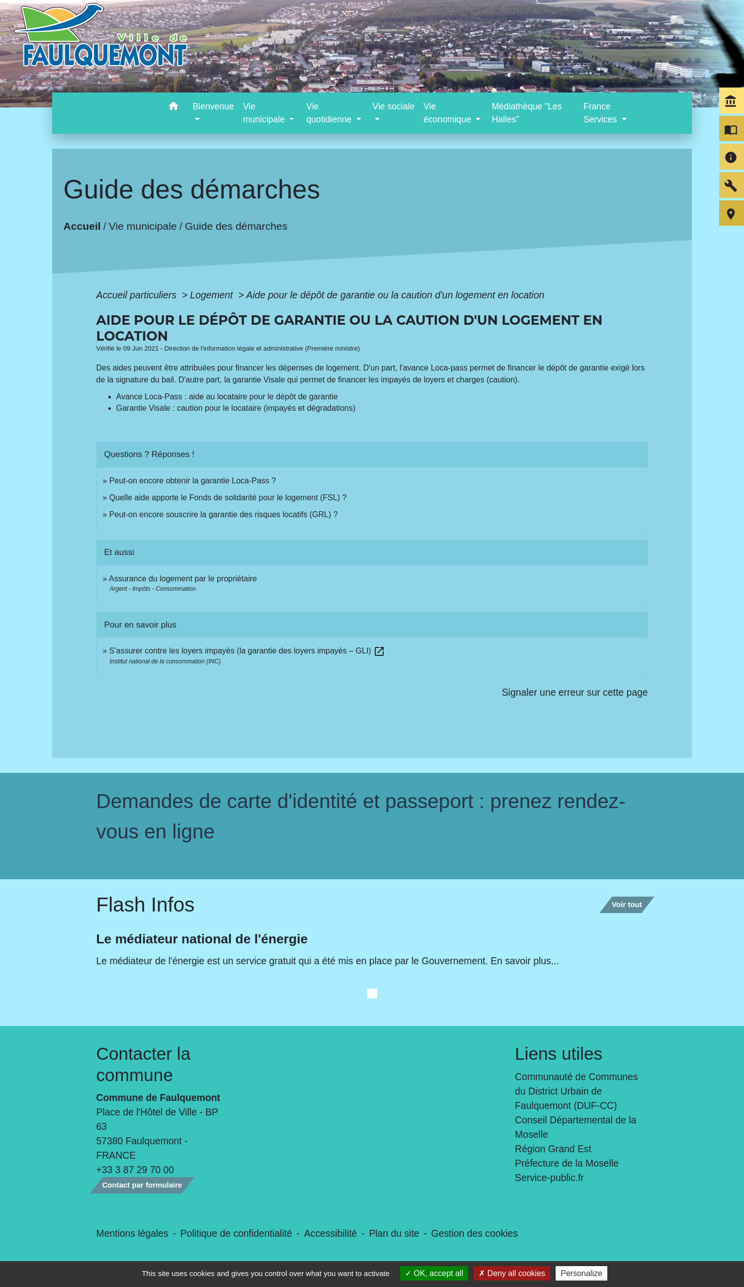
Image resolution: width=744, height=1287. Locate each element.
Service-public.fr (549, 1177)
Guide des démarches (236, 225)
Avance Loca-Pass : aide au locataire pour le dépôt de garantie (227, 396)
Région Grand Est (553, 1148)
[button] (173, 107)
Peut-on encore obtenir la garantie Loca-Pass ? (192, 480)
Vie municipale (143, 225)
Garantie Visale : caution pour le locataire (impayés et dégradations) (236, 408)
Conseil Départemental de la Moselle (575, 1127)
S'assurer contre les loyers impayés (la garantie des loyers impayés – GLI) (247, 650)
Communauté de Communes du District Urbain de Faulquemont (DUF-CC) (576, 1091)
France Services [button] (601, 112)
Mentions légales (132, 1233)
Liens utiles (558, 1053)
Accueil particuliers (137, 294)
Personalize (581, 1273)
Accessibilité (330, 1233)
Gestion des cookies (474, 1233)
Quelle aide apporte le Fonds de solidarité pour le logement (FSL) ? (228, 497)
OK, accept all (434, 1273)
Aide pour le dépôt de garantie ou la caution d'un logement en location (395, 294)
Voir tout (627, 904)
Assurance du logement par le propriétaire (183, 578)
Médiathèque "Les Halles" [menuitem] (527, 112)
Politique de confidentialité (236, 1233)
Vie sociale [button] (393, 106)
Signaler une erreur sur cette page (575, 692)
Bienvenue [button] (213, 106)
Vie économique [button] (448, 112)
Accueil (81, 225)
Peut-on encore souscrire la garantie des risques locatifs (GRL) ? (223, 514)
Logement (213, 294)
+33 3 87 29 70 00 (135, 1169)
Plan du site (394, 1233)
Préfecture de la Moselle (567, 1163)
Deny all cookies (512, 1273)
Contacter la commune (143, 1064)
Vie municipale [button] (265, 112)
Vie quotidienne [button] (330, 112)
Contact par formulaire (142, 1185)
